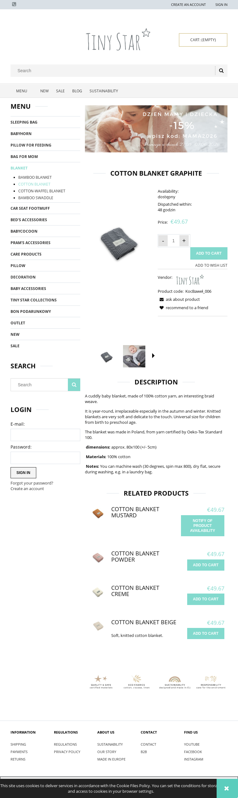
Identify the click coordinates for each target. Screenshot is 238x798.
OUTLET (18, 323)
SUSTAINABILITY (110, 744)
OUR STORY (106, 751)
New (15, 334)
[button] (153, 355)
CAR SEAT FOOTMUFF (30, 208)
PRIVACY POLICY (67, 751)
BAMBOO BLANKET (35, 177)
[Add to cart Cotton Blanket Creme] (205, 599)
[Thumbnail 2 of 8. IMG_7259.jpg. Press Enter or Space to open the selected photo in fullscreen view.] (134, 356)
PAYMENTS (19, 751)
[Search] (221, 70)
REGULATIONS (65, 744)
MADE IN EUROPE (111, 759)
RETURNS (18, 759)
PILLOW (18, 265)
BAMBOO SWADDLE (35, 197)
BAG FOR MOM (24, 156)
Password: (21, 447)
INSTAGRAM (193, 759)
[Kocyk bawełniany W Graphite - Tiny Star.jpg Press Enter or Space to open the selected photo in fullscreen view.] (120, 241)
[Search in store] (114, 70)
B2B (144, 751)
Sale (15, 346)
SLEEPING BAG (24, 122)
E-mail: (18, 424)
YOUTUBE (192, 744)
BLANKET (19, 168)
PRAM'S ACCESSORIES (31, 242)
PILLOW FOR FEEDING (31, 145)
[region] (156, 129)
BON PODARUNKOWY (31, 311)
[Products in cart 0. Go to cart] (203, 40)
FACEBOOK (193, 751)
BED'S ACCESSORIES (29, 219)
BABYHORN (21, 133)
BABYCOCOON (24, 231)
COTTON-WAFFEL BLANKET (41, 191)
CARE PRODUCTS (26, 254)
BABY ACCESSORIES (28, 288)
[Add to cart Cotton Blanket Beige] (205, 633)
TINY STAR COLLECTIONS (34, 300)
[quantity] (173, 241)
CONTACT (148, 744)
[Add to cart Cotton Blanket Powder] (205, 565)
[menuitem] (24, 91)
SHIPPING (18, 744)
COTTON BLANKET (34, 184)
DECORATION (23, 277)
